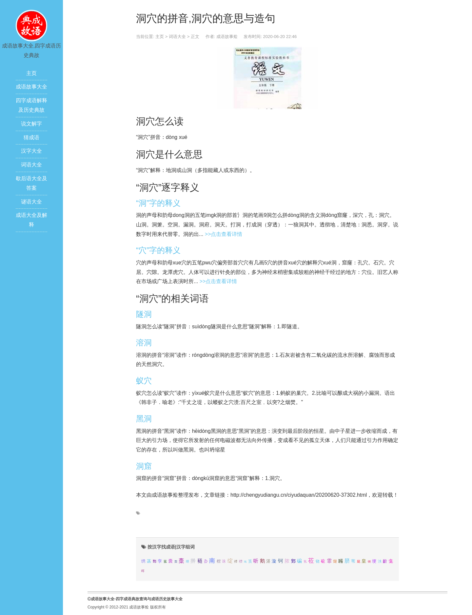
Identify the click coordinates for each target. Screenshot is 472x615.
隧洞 (144, 314)
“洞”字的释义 (158, 203)
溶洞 (144, 342)
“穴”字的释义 (158, 250)
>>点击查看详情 (224, 234)
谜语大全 (31, 201)
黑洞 (144, 418)
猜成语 (31, 137)
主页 (31, 73)
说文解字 (31, 123)
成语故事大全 (31, 86)
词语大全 (31, 164)
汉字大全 (31, 151)
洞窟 (144, 466)
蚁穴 (144, 380)
